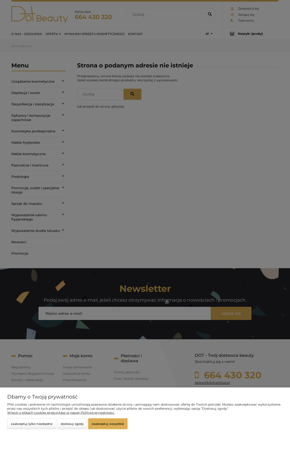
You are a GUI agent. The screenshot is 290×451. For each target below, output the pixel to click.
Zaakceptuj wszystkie (108, 424)
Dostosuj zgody (72, 424)
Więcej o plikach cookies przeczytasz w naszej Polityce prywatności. (61, 413)
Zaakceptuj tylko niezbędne (32, 424)
